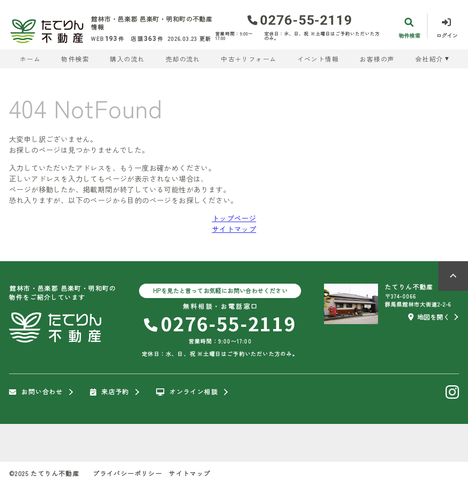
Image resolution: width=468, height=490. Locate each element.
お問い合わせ (36, 392)
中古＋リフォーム (248, 58)
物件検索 (75, 58)
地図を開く (429, 316)
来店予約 (109, 392)
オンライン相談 (187, 392)
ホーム (30, 58)
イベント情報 (318, 58)
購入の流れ (127, 58)
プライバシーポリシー (127, 473)
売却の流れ (183, 58)
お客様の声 (377, 58)
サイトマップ (234, 228)
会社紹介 (429, 58)
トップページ (234, 218)
